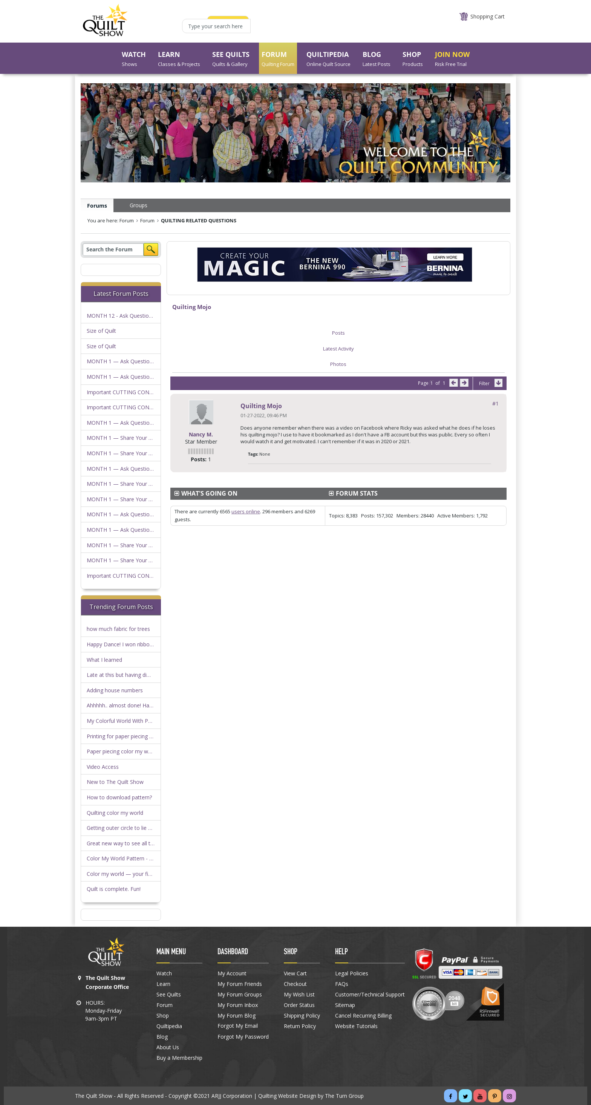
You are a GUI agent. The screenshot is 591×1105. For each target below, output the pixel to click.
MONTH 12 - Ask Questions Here (127, 315)
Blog (162, 1036)
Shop (162, 1015)
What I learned (104, 659)
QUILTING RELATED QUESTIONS (198, 220)
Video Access (103, 766)
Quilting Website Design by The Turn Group (311, 1095)
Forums (97, 205)
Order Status (299, 1005)
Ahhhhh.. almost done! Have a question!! (135, 705)
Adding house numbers (115, 690)
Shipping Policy (302, 1015)
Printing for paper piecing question (128, 736)
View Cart (295, 973)
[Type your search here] (216, 26)
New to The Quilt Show (115, 781)
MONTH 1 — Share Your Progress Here (135, 437)
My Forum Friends (239, 984)
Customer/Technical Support (370, 994)
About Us (167, 1047)
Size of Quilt (101, 330)
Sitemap (345, 1005)
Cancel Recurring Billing (363, 1015)
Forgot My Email (237, 1025)
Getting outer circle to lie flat (121, 827)
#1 (495, 403)
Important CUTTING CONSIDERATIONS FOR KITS (148, 392)
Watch (164, 973)
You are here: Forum (110, 220)
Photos (338, 364)
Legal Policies (351, 973)
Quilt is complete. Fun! (114, 888)
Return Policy (300, 1026)
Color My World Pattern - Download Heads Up (143, 858)
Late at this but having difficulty (125, 674)
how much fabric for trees (118, 628)
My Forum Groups (239, 994)
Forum (147, 220)
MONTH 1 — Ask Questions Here (127, 361)
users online (245, 511)
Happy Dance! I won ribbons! (121, 644)
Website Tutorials (356, 1026)
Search (151, 249)
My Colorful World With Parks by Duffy (133, 720)
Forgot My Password (243, 1036)
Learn (163, 984)
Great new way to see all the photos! (131, 843)
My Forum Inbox (237, 1005)
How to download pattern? (119, 797)
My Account (232, 973)
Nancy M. (201, 434)
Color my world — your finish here (128, 873)
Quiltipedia (169, 1026)
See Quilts (168, 994)
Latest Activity (338, 348)
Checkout (295, 984)
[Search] (113, 249)
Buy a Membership (179, 1057)
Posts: (199, 459)
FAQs (341, 984)
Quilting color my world (115, 812)
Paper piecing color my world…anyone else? (140, 751)
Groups (138, 205)
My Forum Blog (236, 1015)
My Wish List (299, 994)
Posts (338, 332)
